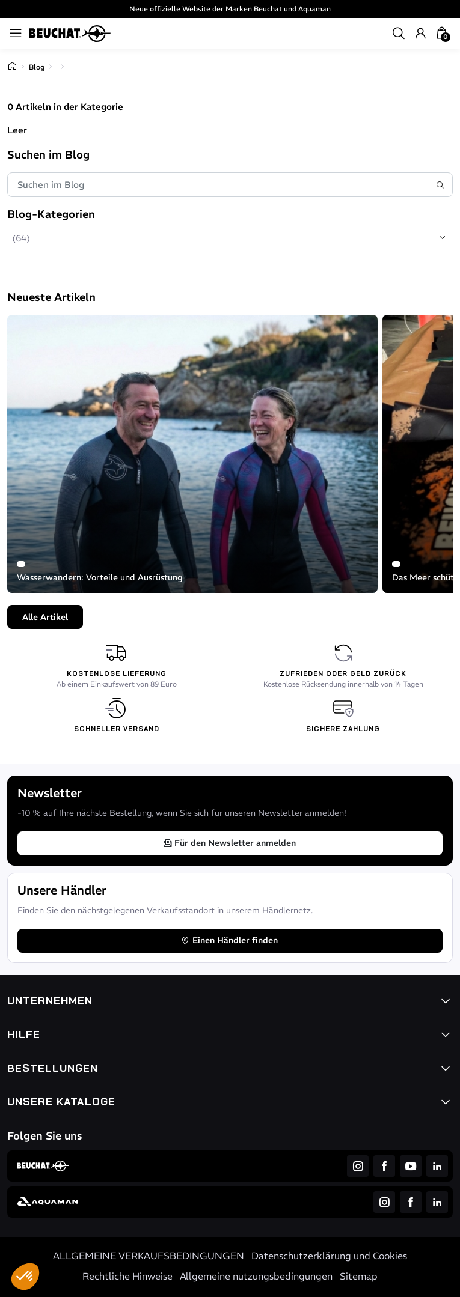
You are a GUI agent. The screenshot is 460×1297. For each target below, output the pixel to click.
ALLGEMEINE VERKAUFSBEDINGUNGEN (148, 1256)
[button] (25, 1276)
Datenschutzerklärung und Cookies (329, 1256)
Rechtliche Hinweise (127, 1276)
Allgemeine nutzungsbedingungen (256, 1276)
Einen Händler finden (229, 940)
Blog (36, 66)
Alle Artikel (45, 617)
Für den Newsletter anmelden (229, 842)
